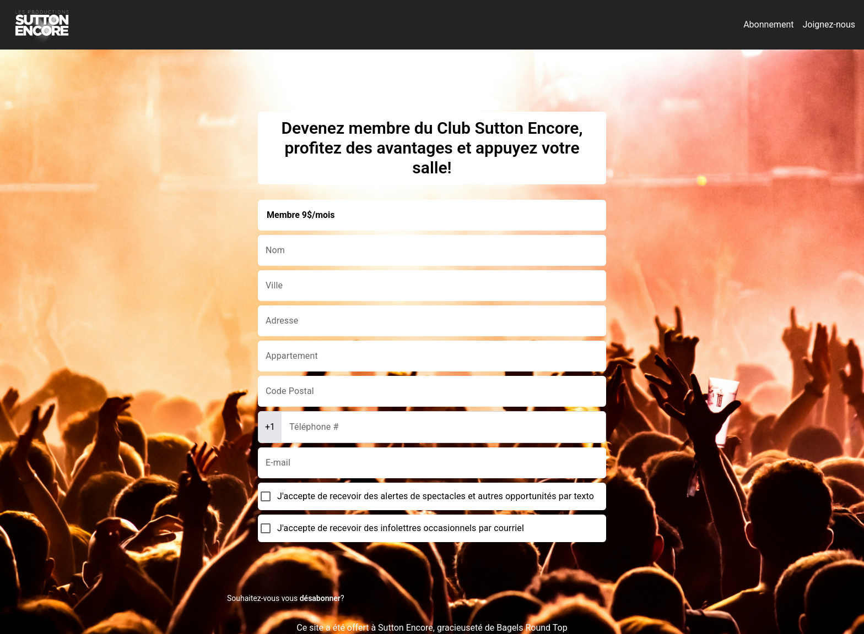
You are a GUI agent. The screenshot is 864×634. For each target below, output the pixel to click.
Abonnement (768, 24)
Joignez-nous (828, 24)
